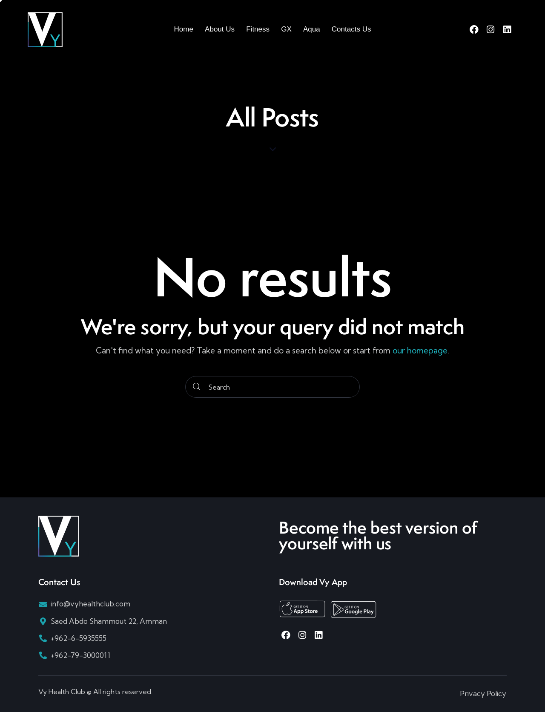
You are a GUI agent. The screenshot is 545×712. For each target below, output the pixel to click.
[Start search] (196, 387)
